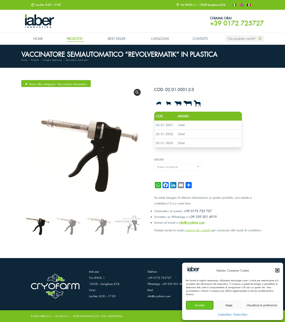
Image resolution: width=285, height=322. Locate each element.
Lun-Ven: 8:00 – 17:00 (102, 296)
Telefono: (152, 271)
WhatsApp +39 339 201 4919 (166, 284)
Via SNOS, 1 (97, 278)
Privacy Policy (240, 314)
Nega (229, 305)
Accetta (199, 305)
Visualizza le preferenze (262, 305)
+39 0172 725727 (237, 23)
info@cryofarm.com (192, 222)
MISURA (159, 159)
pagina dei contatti (198, 230)
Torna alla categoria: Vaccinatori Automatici (56, 84)
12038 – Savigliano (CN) (104, 284)
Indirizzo (94, 271)
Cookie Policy (225, 314)
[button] (277, 270)
